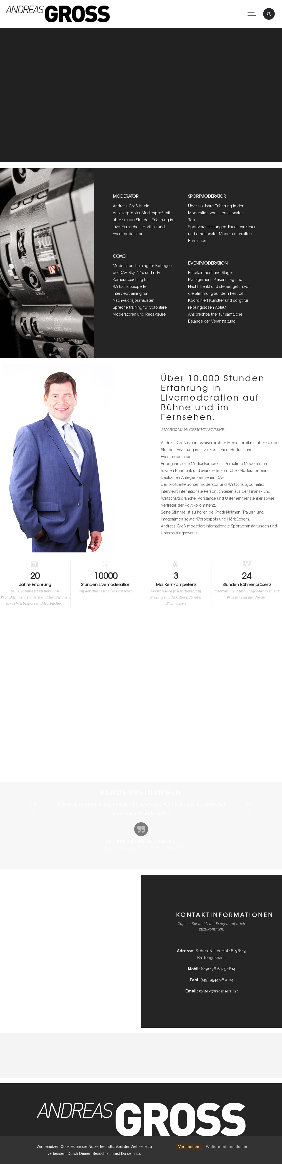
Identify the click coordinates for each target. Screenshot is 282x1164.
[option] (141, 825)
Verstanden (188, 1147)
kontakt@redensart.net (218, 991)
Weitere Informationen (226, 1147)
